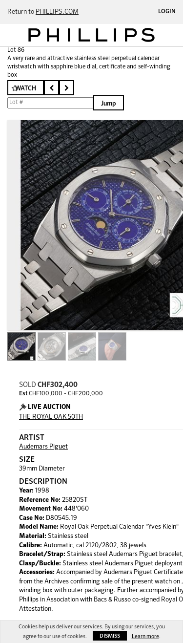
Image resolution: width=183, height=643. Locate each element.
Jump (108, 104)
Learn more (145, 636)
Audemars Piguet (43, 447)
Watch (25, 89)
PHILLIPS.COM (57, 12)
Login (167, 12)
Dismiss (110, 636)
